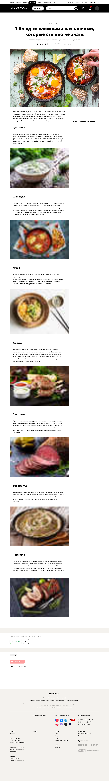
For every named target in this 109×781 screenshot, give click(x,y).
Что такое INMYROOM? (84, 733)
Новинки (12, 756)
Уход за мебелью (15, 740)
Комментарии (13, 655)
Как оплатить (13, 736)
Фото (40, 2)
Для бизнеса (13, 751)
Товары (18, 2)
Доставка (12, 733)
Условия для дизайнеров (17, 749)
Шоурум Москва (14, 758)
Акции (11, 754)
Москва (78, 2)
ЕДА (56, 745)
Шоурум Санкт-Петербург (17, 760)
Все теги (23, 666)
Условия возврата (15, 738)
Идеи (57, 731)
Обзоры (54, 24)
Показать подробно (84, 724)
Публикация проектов (61, 740)
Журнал (32, 3)
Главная (12, 2)
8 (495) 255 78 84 (94, 2)
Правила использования (37, 700)
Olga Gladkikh (67, 44)
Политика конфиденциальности (55, 700)
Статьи (57, 733)
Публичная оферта (73, 700)
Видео (57, 736)
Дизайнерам (47, 2)
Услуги (25, 2)
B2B (54, 2)
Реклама (80, 736)
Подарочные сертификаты (17, 742)
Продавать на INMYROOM (17, 747)
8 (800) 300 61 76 (85, 722)
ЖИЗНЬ (57, 747)
